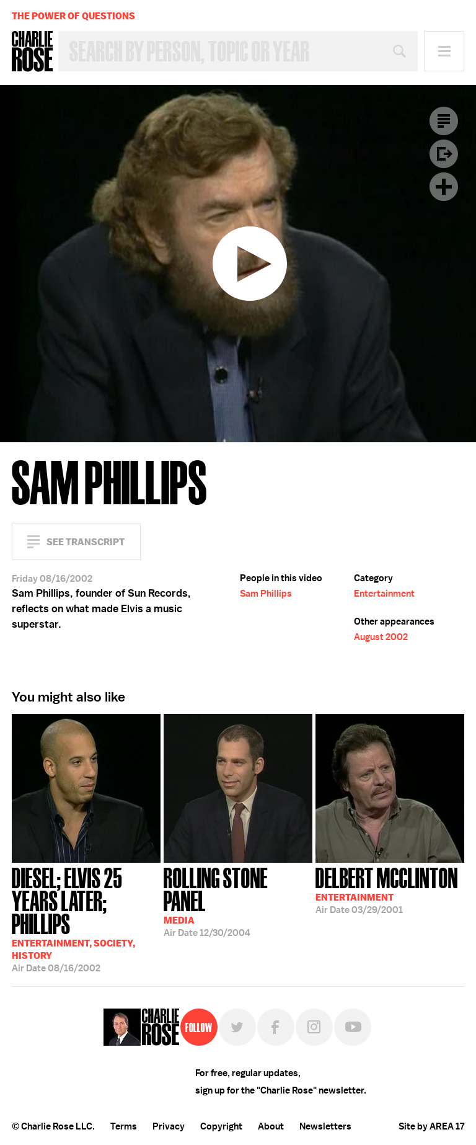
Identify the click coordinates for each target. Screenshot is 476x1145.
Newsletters (325, 1126)
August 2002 (381, 637)
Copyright (221, 1126)
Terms (123, 1126)
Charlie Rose (32, 51)
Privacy (168, 1126)
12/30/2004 (238, 901)
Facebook (275, 1027)
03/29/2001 (386, 889)
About (271, 1126)
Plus (444, 186)
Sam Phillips (266, 593)
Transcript (444, 121)
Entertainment (384, 593)
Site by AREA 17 (431, 1126)
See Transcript (85, 542)
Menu (444, 51)
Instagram (314, 1027)
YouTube (352, 1027)
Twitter (237, 1027)
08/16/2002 (86, 918)
